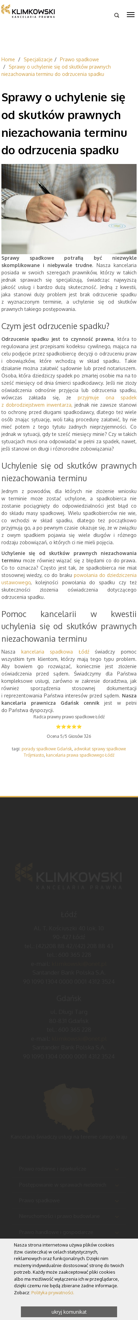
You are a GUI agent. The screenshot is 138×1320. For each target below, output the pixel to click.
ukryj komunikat (69, 1312)
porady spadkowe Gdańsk (47, 748)
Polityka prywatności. (52, 1292)
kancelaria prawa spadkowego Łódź (80, 755)
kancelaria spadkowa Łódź (58, 652)
